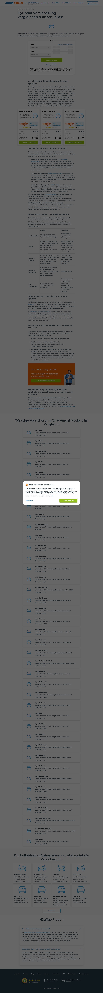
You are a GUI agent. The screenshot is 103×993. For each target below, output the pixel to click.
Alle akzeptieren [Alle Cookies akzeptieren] (68, 500)
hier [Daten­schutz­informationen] (53, 496)
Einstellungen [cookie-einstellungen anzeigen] (29, 500)
